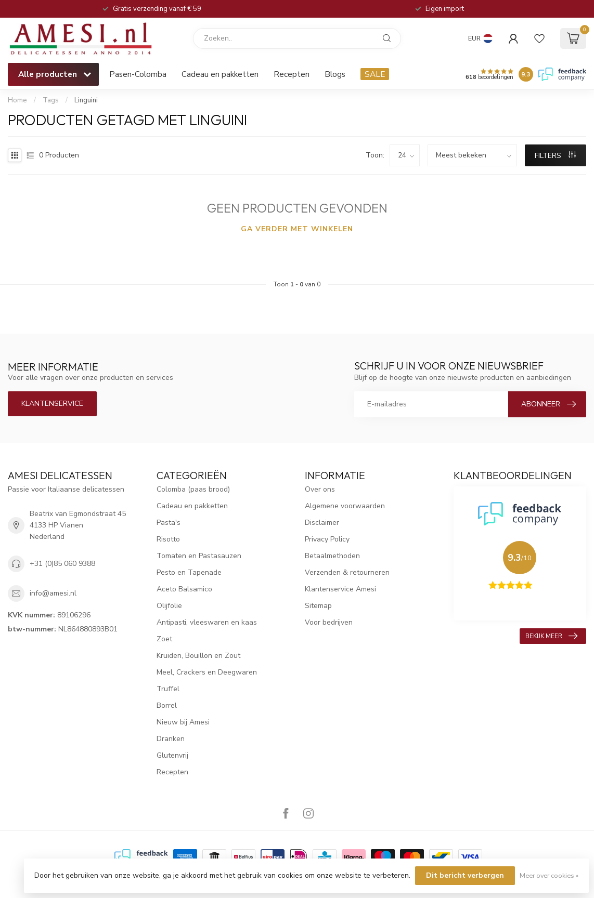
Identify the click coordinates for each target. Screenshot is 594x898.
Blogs (335, 74)
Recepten (291, 74)
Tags (51, 100)
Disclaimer (322, 522)
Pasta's (168, 522)
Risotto (168, 539)
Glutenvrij (172, 755)
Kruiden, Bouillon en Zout (198, 656)
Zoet (164, 639)
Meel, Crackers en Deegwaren (207, 672)
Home (17, 100)
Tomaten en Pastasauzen (199, 556)
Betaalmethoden (332, 556)
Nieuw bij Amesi (183, 722)
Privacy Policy (327, 539)
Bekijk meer (551, 636)
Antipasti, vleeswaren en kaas (207, 622)
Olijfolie (169, 606)
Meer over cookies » (549, 875)
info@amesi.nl (53, 593)
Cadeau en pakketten (220, 74)
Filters (555, 156)
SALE (375, 74)
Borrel (167, 705)
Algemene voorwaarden (345, 506)
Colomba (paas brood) (193, 489)
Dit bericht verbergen (465, 875)
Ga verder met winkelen (297, 229)
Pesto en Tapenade (189, 572)
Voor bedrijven (329, 622)
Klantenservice (52, 403)
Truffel (168, 689)
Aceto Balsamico (184, 589)
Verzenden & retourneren (347, 572)
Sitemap (318, 606)
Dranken (171, 739)
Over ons (320, 489)
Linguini (86, 100)
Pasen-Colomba (137, 74)
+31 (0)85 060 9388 (62, 564)
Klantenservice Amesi (340, 589)
